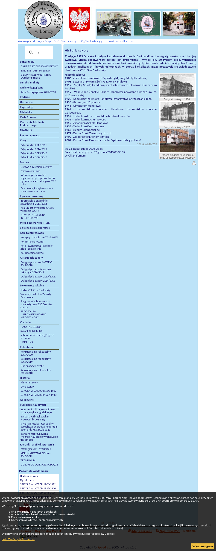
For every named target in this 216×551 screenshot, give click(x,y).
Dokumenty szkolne (32, 285)
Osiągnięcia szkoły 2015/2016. (37, 276)
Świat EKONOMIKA (31, 330)
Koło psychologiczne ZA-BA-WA (39, 237)
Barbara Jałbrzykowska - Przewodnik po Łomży (34, 418)
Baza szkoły (27, 61)
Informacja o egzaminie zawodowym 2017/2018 (34, 202)
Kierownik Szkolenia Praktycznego (32, 124)
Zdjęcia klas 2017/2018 (33, 144)
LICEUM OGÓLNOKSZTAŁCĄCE (39, 464)
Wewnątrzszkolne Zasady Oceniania (35, 296)
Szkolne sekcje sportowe (35, 227)
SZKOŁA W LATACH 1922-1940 (38, 394)
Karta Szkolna (28, 117)
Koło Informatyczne (32, 241)
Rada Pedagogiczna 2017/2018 (38, 92)
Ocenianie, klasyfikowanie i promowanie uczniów (36, 190)
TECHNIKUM (27, 460)
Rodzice (25, 96)
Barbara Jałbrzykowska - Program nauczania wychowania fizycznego (39, 436)
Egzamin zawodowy (32, 195)
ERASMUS (26, 130)
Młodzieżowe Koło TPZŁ (35, 222)
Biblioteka (26, 112)
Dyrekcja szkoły (29, 82)
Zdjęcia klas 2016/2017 (33, 149)
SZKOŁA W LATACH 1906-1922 (38, 390)
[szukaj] (38, 52)
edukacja (37, 41)
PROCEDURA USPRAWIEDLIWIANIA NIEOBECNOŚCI (33, 314)
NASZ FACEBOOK (30, 326)
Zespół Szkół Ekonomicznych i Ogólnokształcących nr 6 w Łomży (83, 41)
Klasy (23, 140)
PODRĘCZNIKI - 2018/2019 (35, 449)
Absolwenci (27, 399)
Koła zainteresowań (32, 232)
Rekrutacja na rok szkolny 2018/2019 (35, 360)
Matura (24, 162)
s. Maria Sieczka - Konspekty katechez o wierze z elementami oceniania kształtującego (39, 426)
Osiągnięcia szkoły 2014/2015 (37, 280)
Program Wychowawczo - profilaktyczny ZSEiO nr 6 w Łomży (36, 304)
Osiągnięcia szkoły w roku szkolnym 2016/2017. (35, 271)
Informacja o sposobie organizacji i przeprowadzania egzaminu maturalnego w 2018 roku (38, 180)
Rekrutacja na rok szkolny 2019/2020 (35, 353)
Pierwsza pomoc (30, 135)
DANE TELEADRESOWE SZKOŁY (39, 66)
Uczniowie (26, 101)
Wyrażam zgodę (203, 546)
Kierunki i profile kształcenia (37, 444)
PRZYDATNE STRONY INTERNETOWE (33, 216)
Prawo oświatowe (30, 170)
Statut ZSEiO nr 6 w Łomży (35, 289)
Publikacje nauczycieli (33, 404)
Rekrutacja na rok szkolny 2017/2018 (35, 371)
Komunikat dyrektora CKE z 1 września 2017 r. (37, 209)
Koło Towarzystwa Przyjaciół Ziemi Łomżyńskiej (36, 247)
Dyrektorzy (27, 386)
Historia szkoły (29, 382)
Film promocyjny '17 (32, 365)
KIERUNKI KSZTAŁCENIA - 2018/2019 (35, 455)
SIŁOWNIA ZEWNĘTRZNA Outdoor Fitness (35, 76)
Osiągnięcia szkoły (31, 257)
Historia (128, 41)
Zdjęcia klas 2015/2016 (33, 153)
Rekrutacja (26, 346)
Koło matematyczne (32, 252)
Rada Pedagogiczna (31, 87)
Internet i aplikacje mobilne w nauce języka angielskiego (37, 411)
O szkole (25, 322)
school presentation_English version (37, 337)
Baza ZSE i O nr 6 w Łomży (35, 70)
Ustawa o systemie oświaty (36, 166)
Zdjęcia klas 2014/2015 (33, 157)
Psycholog (26, 107)
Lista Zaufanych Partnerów (18, 539)
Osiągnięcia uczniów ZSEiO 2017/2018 (36, 264)
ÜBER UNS (26, 342)
